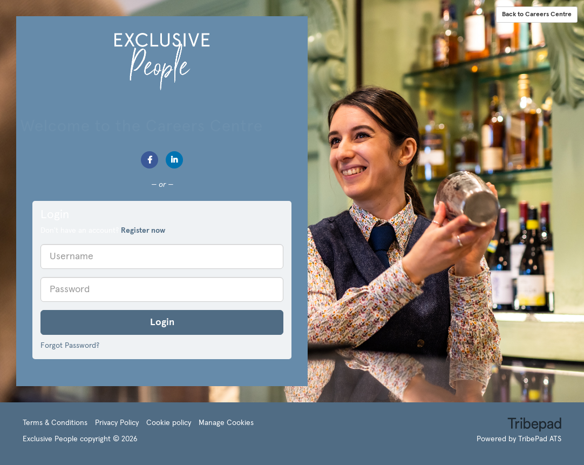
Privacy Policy (117, 423)
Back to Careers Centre (537, 14)
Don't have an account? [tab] (102, 230)
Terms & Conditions (55, 423)
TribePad (534, 425)
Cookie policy (168, 423)
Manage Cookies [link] (226, 423)
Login (162, 322)
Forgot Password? (69, 345)
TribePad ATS (539, 439)
